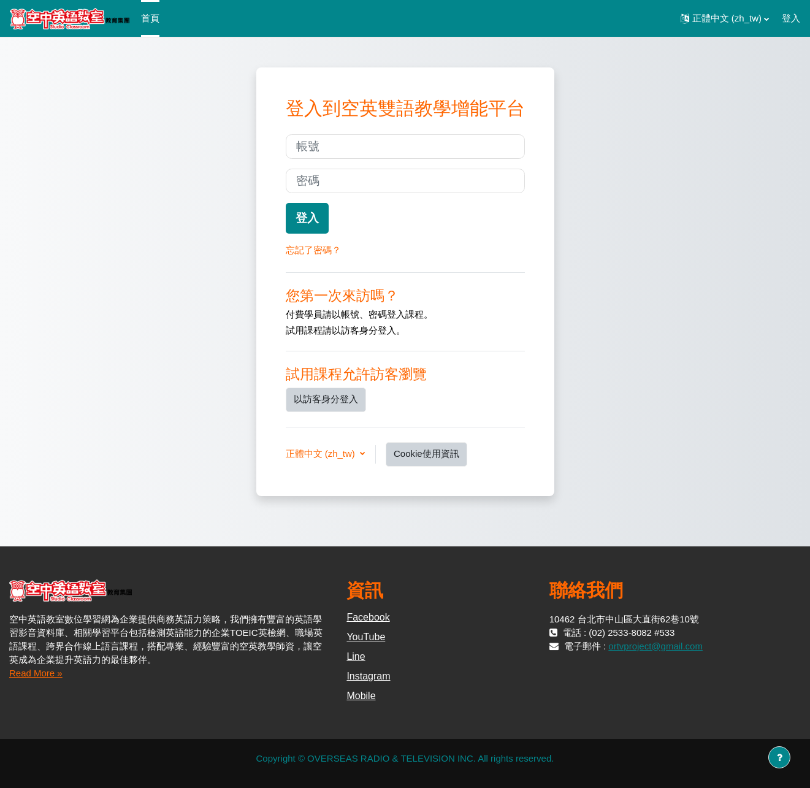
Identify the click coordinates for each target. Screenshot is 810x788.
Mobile (360, 695)
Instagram (368, 676)
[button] (725, 18)
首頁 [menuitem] (150, 18)
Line (355, 656)
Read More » (36, 673)
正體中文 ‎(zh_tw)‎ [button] (322, 453)
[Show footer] (779, 757)
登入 (791, 18)
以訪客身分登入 (326, 399)
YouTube (365, 637)
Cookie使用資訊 (426, 453)
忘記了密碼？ (313, 250)
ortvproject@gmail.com (655, 646)
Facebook (367, 617)
